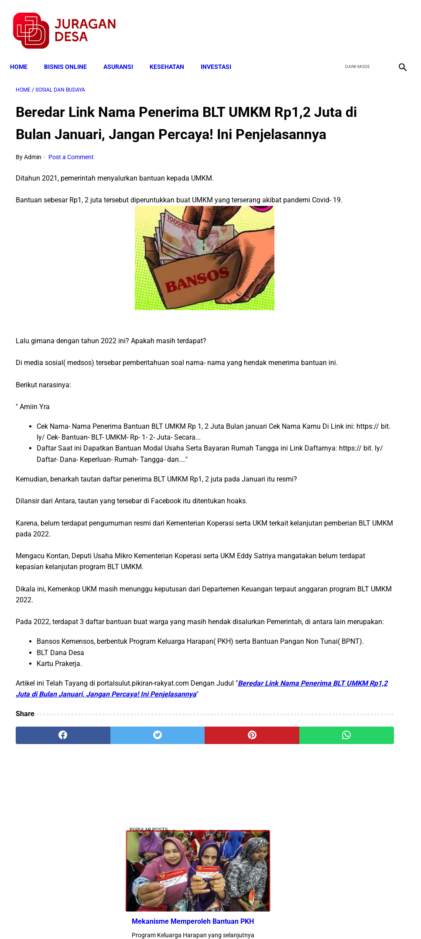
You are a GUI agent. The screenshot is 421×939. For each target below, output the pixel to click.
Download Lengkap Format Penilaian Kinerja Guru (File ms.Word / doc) (356, 492)
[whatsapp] (242, 837)
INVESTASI (221, 53)
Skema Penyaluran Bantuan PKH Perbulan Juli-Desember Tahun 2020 (355, 417)
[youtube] (375, 22)
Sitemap (240, 916)
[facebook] (334, 22)
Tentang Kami (324, 916)
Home (24, 53)
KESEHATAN (172, 53)
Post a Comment (71, 170)
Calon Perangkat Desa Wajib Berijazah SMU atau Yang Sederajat (353, 567)
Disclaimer (206, 916)
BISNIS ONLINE (71, 53)
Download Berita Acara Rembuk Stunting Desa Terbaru (349, 278)
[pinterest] (177, 837)
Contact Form (278, 916)
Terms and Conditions (107, 916)
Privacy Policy (164, 916)
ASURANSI (124, 53)
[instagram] (396, 22)
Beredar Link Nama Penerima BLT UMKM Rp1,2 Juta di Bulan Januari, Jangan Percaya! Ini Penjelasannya (144, 785)
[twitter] (355, 22)
